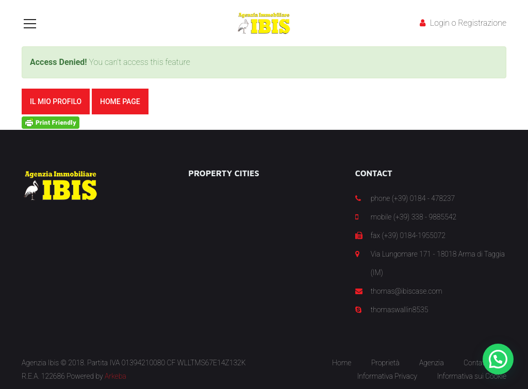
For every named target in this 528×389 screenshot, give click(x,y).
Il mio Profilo (55, 101)
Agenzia (431, 363)
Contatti (476, 363)
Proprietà (385, 363)
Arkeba (115, 376)
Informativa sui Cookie (471, 376)
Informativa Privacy (387, 376)
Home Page (120, 101)
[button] (498, 359)
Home (341, 363)
